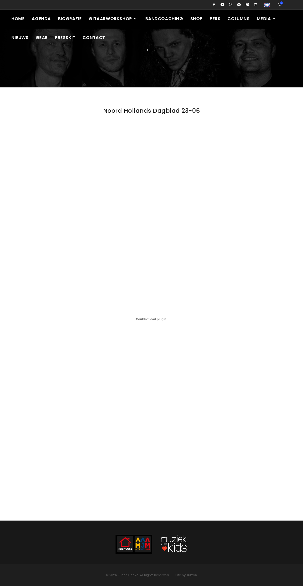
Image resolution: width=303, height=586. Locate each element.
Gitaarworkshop (113, 19)
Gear (42, 37)
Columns (238, 19)
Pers (215, 19)
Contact (94, 37)
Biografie (70, 19)
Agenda (41, 19)
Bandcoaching (164, 19)
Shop (196, 19)
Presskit (65, 37)
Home (18, 19)
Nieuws (20, 37)
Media (266, 19)
